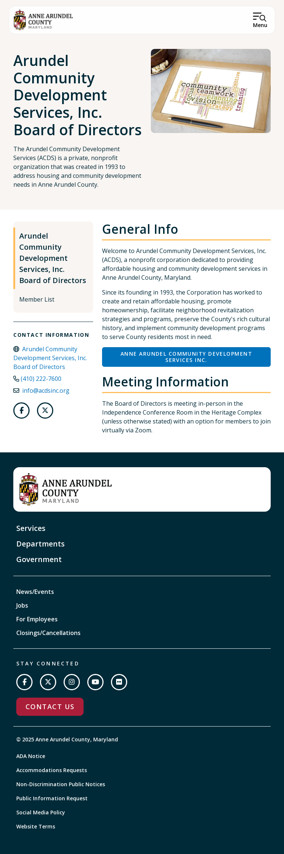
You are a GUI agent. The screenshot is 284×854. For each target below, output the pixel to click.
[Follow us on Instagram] (72, 682)
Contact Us (50, 706)
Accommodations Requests (51, 770)
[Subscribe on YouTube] (95, 682)
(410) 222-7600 (41, 379)
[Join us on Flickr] (119, 682)
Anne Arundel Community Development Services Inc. (186, 357)
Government (39, 559)
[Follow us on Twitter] (45, 410)
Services (30, 528)
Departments (40, 544)
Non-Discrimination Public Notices (60, 784)
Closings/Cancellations (48, 633)
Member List (36, 299)
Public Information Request (52, 798)
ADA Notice (30, 756)
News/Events (35, 592)
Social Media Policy (40, 812)
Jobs (22, 605)
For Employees (37, 619)
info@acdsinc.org (46, 390)
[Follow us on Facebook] (21, 410)
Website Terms (35, 826)
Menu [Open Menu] (260, 25)
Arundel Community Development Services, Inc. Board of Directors (52, 258)
